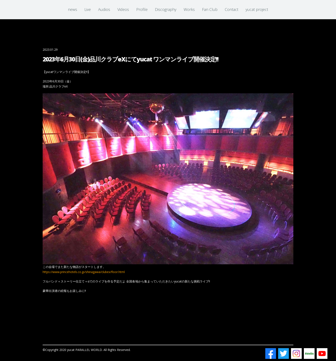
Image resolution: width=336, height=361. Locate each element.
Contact (231, 9)
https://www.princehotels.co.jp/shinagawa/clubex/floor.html (84, 272)
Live (87, 9)
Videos (123, 9)
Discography (165, 9)
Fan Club (210, 9)
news (72, 9)
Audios (104, 9)
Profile (142, 9)
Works (189, 9)
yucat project (257, 9)
